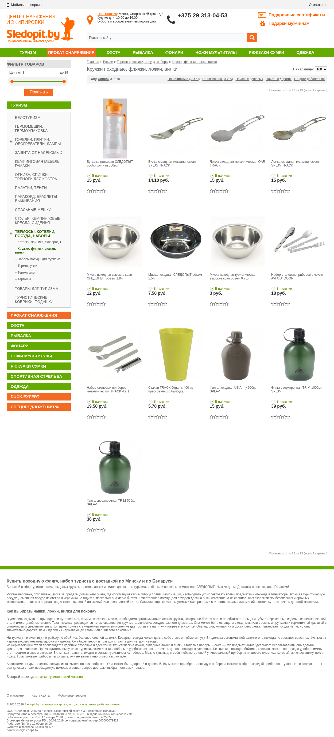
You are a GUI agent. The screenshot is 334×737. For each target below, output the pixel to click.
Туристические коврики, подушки (34, 299)
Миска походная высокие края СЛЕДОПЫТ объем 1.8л (109, 276)
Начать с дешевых (249, 79)
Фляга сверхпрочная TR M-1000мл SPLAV (297, 389)
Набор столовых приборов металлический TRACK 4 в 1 (108, 389)
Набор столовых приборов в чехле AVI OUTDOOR (297, 276)
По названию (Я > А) (217, 79)
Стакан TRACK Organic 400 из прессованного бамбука (170, 389)
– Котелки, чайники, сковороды (38, 242)
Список (103, 79)
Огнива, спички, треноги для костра (36, 176)
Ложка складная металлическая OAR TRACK (237, 163)
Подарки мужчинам (284, 24)
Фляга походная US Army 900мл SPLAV (233, 389)
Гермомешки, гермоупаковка (31, 128)
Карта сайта (41, 695)
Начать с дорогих (279, 79)
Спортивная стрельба (36, 376)
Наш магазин (107, 14)
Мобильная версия (72, 695)
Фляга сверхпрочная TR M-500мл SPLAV (111, 502)
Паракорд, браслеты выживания (36, 198)
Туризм (28, 52)
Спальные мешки (33, 209)
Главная (93, 62)
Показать (39, 92)
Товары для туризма (36, 288)
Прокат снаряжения (71, 52)
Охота (114, 52)
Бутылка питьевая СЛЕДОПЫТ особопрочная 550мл (110, 163)
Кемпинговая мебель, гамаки (38, 163)
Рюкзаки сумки (266, 52)
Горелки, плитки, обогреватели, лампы (38, 141)
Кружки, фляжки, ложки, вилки (194, 62)
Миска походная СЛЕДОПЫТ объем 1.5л (175, 276)
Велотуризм (28, 117)
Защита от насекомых (38, 152)
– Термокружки (26, 266)
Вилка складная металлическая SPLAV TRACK (172, 163)
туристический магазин (65, 677)
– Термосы (23, 279)
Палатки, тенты (31, 188)
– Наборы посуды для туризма (37, 259)
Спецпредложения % (35, 407)
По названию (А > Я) (184, 79)
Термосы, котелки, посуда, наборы (35, 233)
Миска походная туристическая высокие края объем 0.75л (233, 276)
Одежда (305, 52)
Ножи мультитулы (216, 52)
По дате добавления (309, 79)
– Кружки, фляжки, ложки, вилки (35, 250)
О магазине (318, 5)
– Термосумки (25, 272)
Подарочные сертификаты (297, 15)
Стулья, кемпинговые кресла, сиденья (37, 220)
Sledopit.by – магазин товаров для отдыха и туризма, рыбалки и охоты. (73, 704)
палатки (41, 677)
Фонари (174, 52)
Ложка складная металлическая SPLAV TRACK (295, 163)
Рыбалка (143, 52)
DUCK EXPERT (25, 396)
